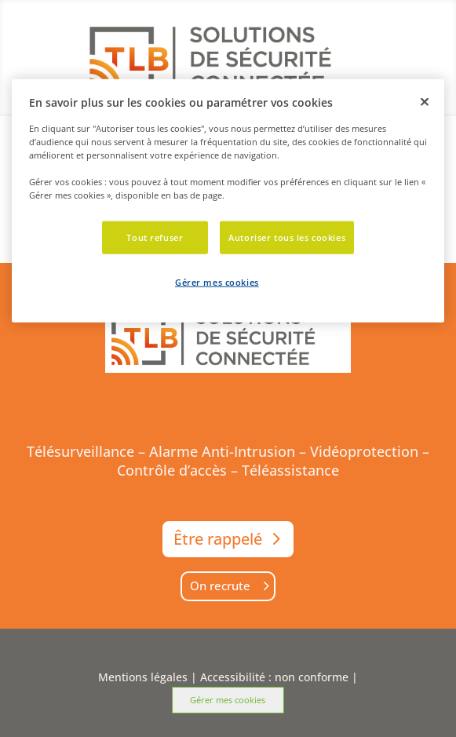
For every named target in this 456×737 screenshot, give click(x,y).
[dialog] (228, 201)
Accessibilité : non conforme (274, 677)
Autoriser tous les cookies (286, 237)
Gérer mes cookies (227, 700)
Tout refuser (154, 237)
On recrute (220, 585)
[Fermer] (425, 102)
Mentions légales (143, 677)
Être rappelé (217, 538)
